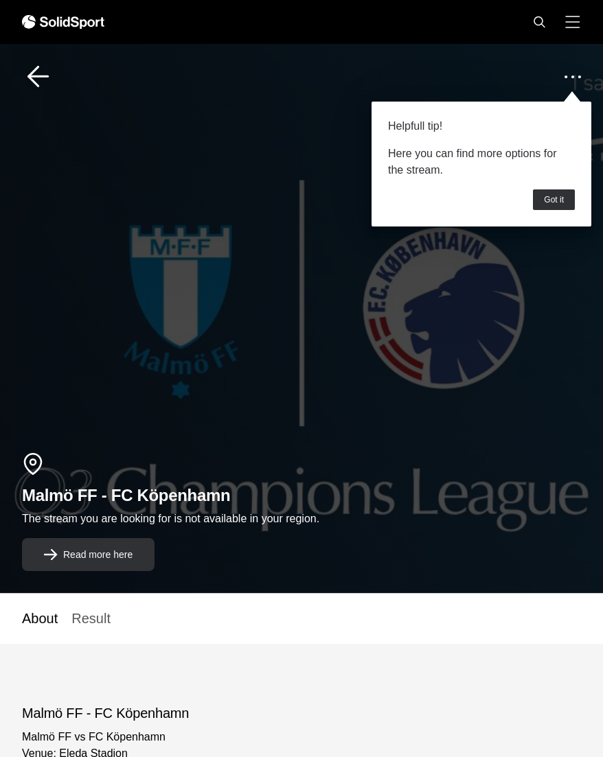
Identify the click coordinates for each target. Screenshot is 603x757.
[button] (539, 22)
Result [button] (91, 618)
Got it (554, 200)
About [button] (40, 618)
